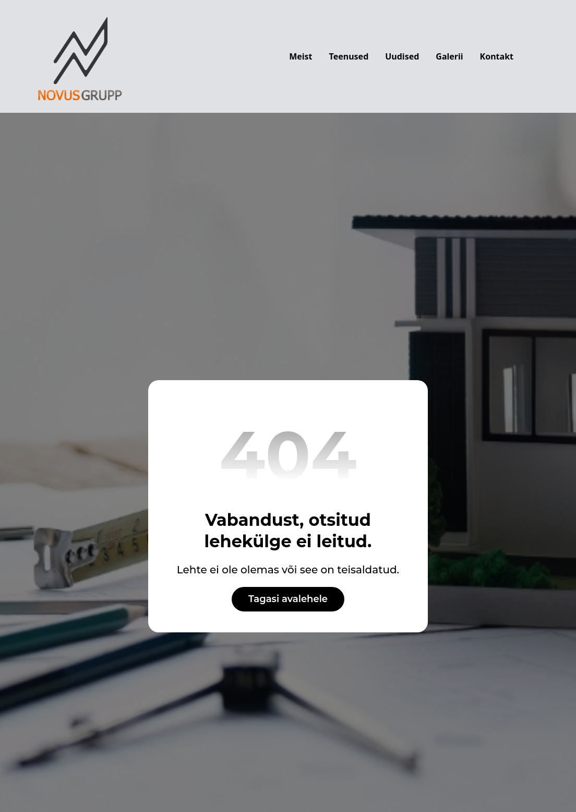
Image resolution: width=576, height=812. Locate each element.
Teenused (349, 56)
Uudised (402, 56)
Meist (300, 56)
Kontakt (496, 56)
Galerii (449, 56)
